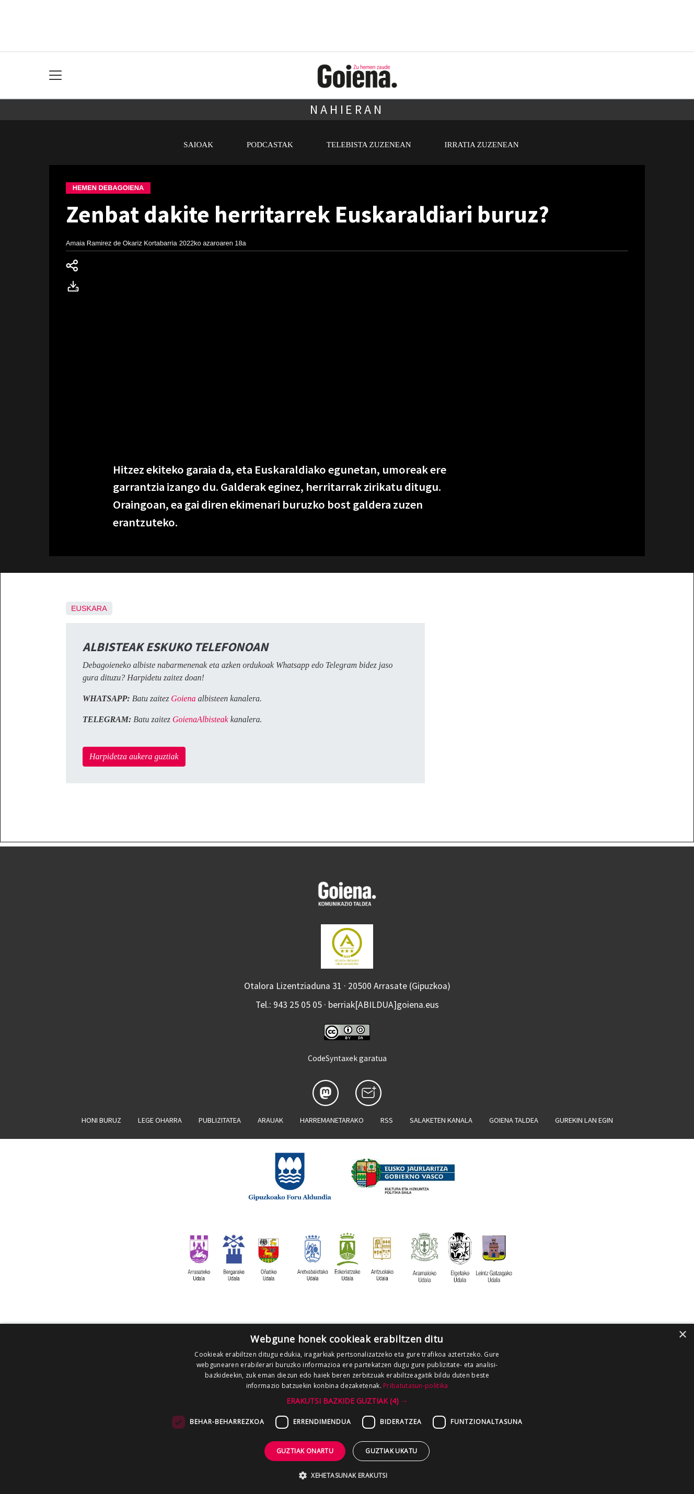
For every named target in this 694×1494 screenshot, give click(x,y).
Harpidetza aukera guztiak (134, 756)
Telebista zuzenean (369, 144)
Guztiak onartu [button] (305, 1450)
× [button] (682, 1335)
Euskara (89, 608)
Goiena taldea (513, 1120)
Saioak (198, 144)
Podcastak (270, 144)
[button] (347, 1400)
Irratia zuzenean (482, 144)
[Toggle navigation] (55, 75)
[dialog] (347, 1409)
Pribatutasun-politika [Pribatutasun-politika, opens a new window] (415, 1385)
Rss (386, 1120)
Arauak (270, 1120)
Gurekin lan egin (584, 1120)
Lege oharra (160, 1120)
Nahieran (347, 109)
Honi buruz (101, 1120)
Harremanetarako (332, 1120)
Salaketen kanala (441, 1120)
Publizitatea (220, 1120)
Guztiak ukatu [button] (391, 1450)
